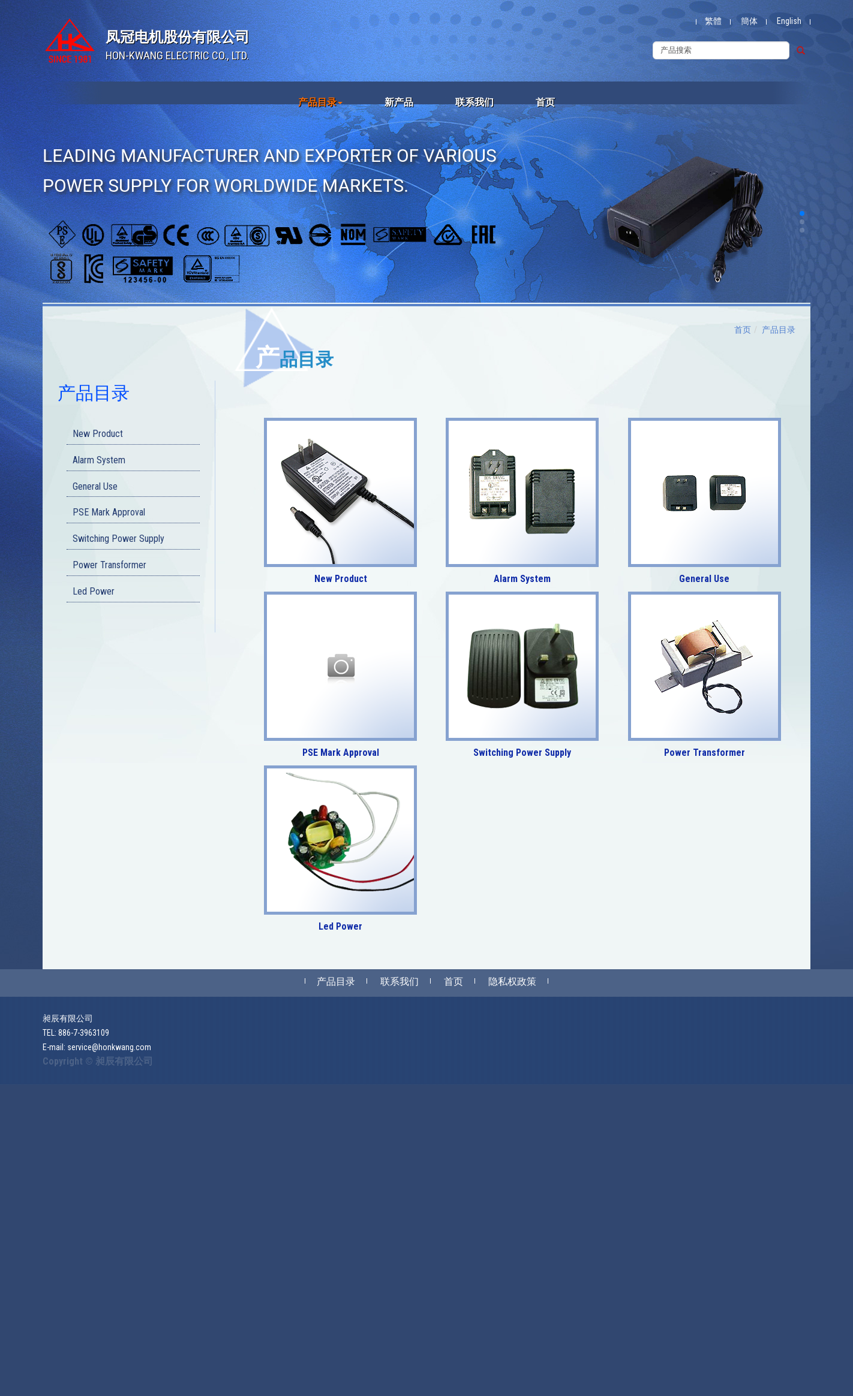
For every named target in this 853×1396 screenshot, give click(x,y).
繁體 (713, 21)
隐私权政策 (512, 981)
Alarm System (99, 460)
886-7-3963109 (83, 1033)
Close (10, 1090)
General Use (95, 486)
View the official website (88, 1246)
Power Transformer (109, 565)
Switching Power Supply (118, 538)
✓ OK (277, 1390)
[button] (802, 213)
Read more (22, 1246)
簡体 (749, 21)
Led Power (94, 591)
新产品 (399, 102)
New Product (98, 433)
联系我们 (474, 102)
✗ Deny (13, 1126)
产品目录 (320, 102)
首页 (545, 102)
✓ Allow (14, 1114)
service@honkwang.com (109, 1047)
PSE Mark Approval (109, 512)
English (789, 21)
